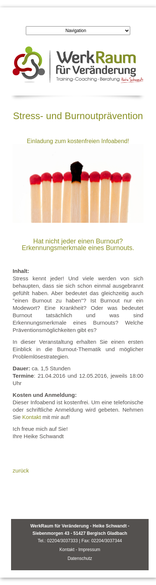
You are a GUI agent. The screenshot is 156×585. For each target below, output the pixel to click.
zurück (21, 470)
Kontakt (31, 417)
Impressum (89, 549)
